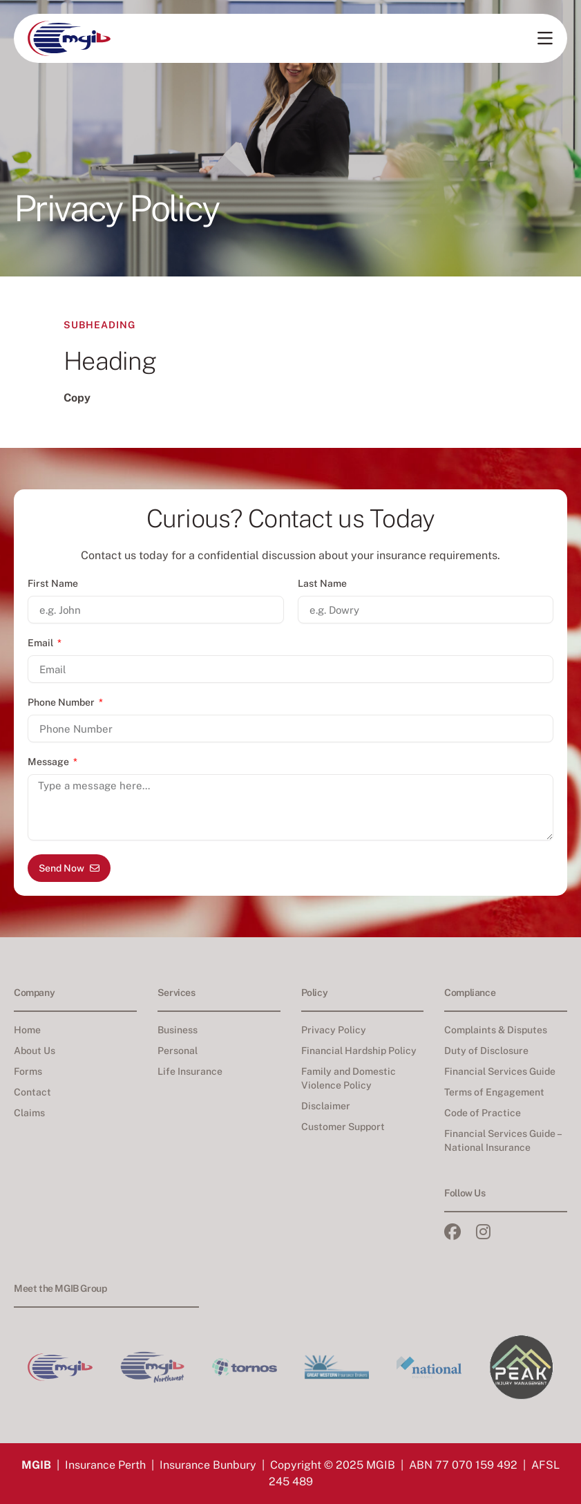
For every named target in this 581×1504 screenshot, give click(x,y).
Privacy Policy (333, 1029)
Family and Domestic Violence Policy (348, 1078)
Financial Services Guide (499, 1071)
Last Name (322, 583)
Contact (32, 1092)
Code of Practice (482, 1112)
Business (178, 1029)
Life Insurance (190, 1071)
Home (27, 1029)
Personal (178, 1050)
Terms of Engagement (494, 1092)
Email (41, 642)
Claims (29, 1112)
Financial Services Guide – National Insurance (502, 1140)
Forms (28, 1071)
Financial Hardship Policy (359, 1050)
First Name (53, 583)
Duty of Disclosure (486, 1050)
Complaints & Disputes (495, 1029)
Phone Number (62, 702)
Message (49, 761)
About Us (34, 1050)
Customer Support (343, 1126)
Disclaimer (325, 1105)
